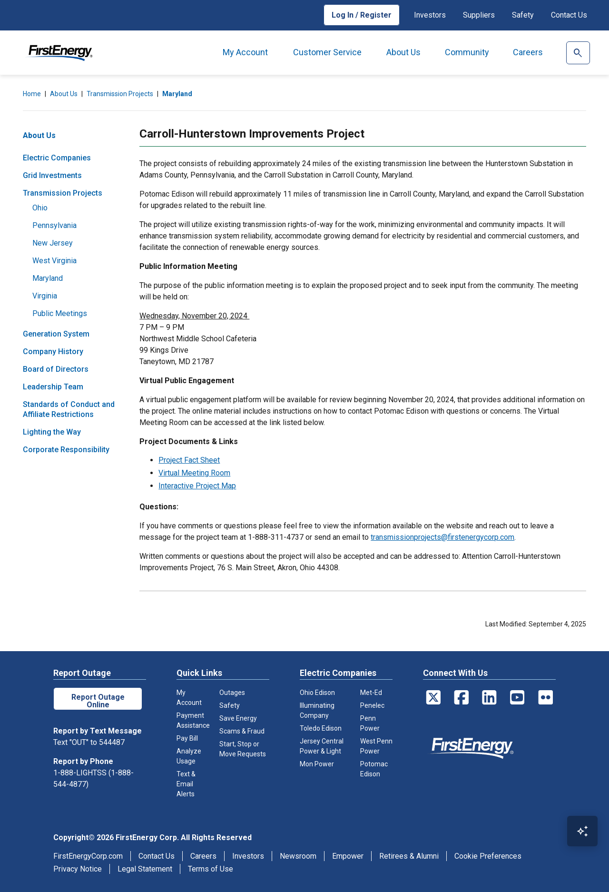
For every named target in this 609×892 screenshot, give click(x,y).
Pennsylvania (54, 225)
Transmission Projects (120, 94)
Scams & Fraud (242, 731)
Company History (53, 351)
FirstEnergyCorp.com (88, 856)
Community (467, 52)
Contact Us (569, 15)
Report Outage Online (98, 701)
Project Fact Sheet (189, 460)
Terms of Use (210, 868)
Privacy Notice (77, 868)
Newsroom (298, 856)
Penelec (372, 705)
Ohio (40, 207)
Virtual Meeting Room (194, 472)
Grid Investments (52, 175)
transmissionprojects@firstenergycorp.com (442, 537)
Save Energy (238, 718)
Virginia (44, 295)
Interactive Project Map (197, 485)
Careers (528, 52)
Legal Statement (145, 868)
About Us (403, 52)
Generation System (56, 333)
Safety (523, 15)
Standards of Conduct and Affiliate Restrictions (69, 409)
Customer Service (327, 52)
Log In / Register (362, 15)
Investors (430, 15)
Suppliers (479, 15)
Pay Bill (187, 738)
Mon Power (317, 764)
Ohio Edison (317, 692)
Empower (347, 856)
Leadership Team (53, 386)
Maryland (177, 94)
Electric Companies (57, 157)
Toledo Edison (321, 728)
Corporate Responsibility (66, 449)
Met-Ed (371, 692)
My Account (245, 52)
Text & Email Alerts (186, 784)
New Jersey (52, 243)
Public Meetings (59, 313)
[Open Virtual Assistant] (582, 831)
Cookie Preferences (487, 856)
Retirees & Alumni (409, 856)
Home (32, 94)
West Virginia (54, 260)
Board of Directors (55, 369)
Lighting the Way (52, 431)
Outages (232, 692)
